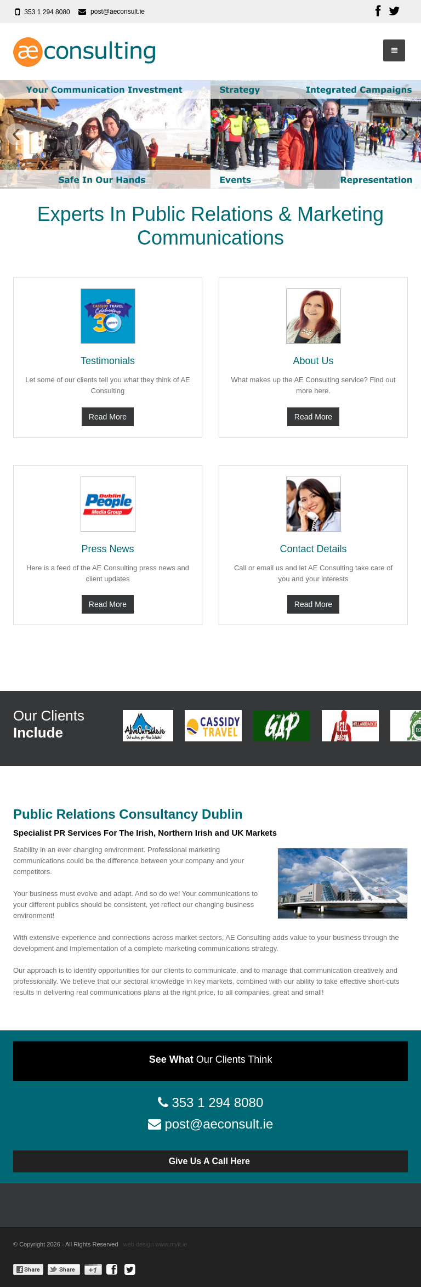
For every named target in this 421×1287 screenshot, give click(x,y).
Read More (108, 416)
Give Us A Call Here (211, 1161)
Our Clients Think (210, 1059)
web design (138, 1244)
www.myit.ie (171, 1244)
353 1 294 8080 (47, 12)
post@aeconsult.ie (117, 11)
